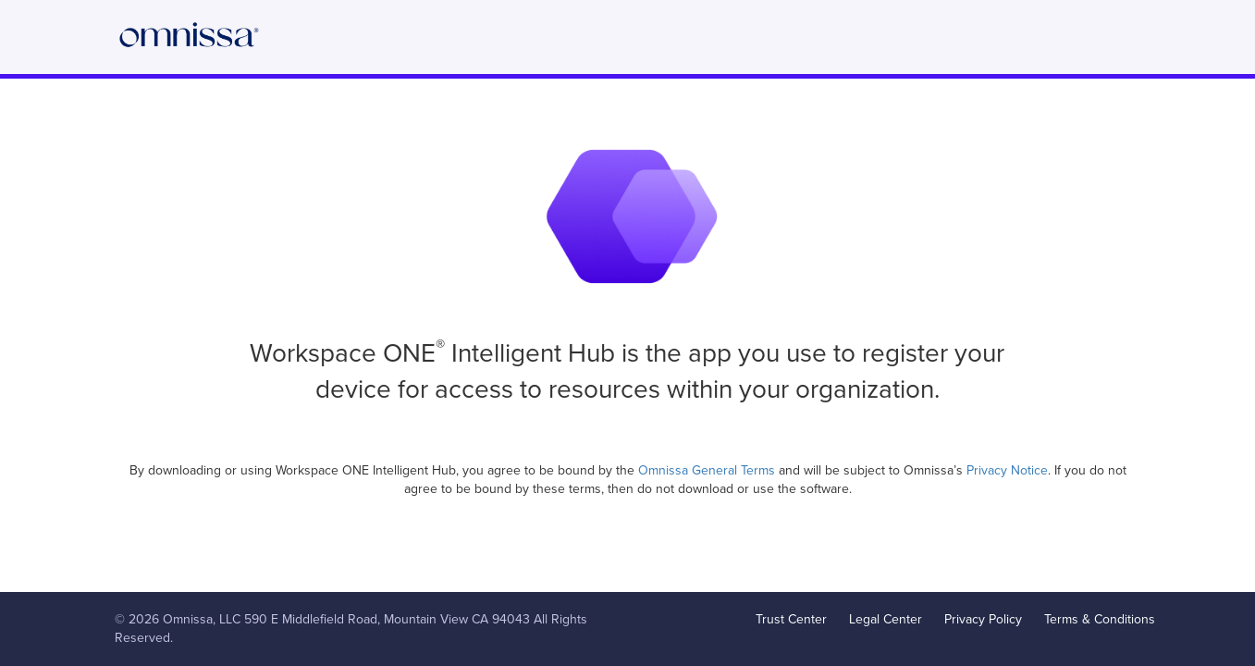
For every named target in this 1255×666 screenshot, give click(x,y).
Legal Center (885, 619)
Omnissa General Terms (708, 470)
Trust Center (791, 619)
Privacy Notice (1007, 470)
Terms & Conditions (1099, 619)
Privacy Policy (983, 619)
